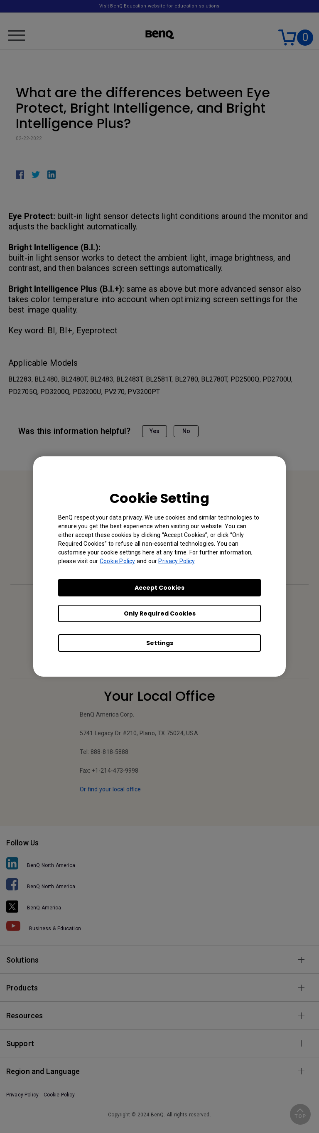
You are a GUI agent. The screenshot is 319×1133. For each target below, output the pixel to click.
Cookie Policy (117, 561)
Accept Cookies (159, 588)
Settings (159, 643)
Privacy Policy (176, 561)
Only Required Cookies (160, 613)
